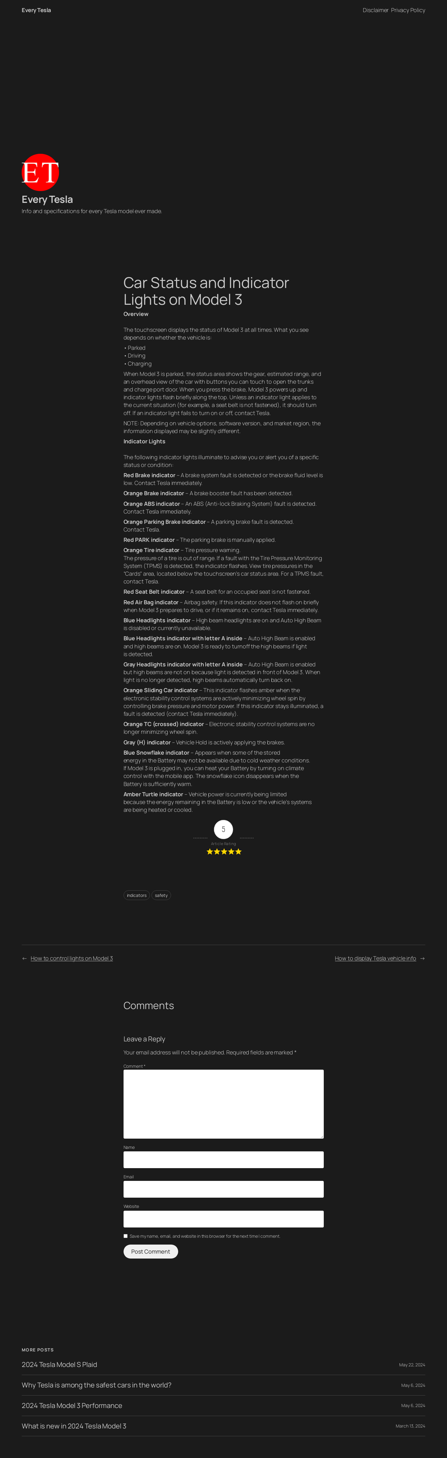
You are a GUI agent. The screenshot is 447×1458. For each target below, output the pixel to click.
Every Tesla (36, 10)
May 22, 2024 (412, 1365)
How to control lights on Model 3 (72, 958)
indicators (137, 895)
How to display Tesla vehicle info (375, 958)
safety (161, 895)
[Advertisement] (223, 85)
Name (129, 1147)
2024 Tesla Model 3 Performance (72, 1406)
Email (129, 1177)
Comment (135, 1066)
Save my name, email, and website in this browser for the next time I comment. (205, 1236)
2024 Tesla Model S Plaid (59, 1365)
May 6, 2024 (413, 1385)
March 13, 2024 (410, 1426)
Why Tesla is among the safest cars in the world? (97, 1385)
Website (131, 1206)
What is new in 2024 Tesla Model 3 (74, 1426)
